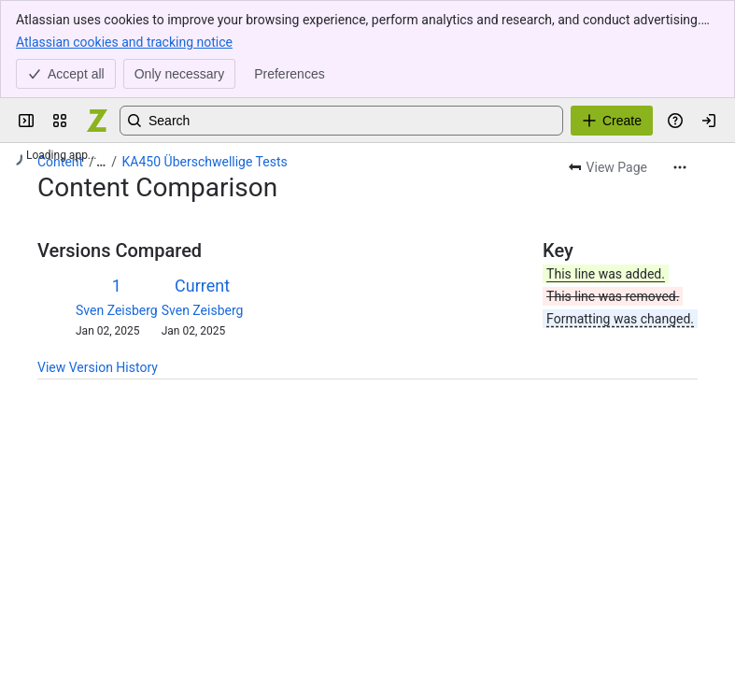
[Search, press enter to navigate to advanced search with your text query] (341, 121)
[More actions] (680, 167)
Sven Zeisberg (117, 310)
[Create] (612, 121)
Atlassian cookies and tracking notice (124, 41)
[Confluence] (97, 121)
